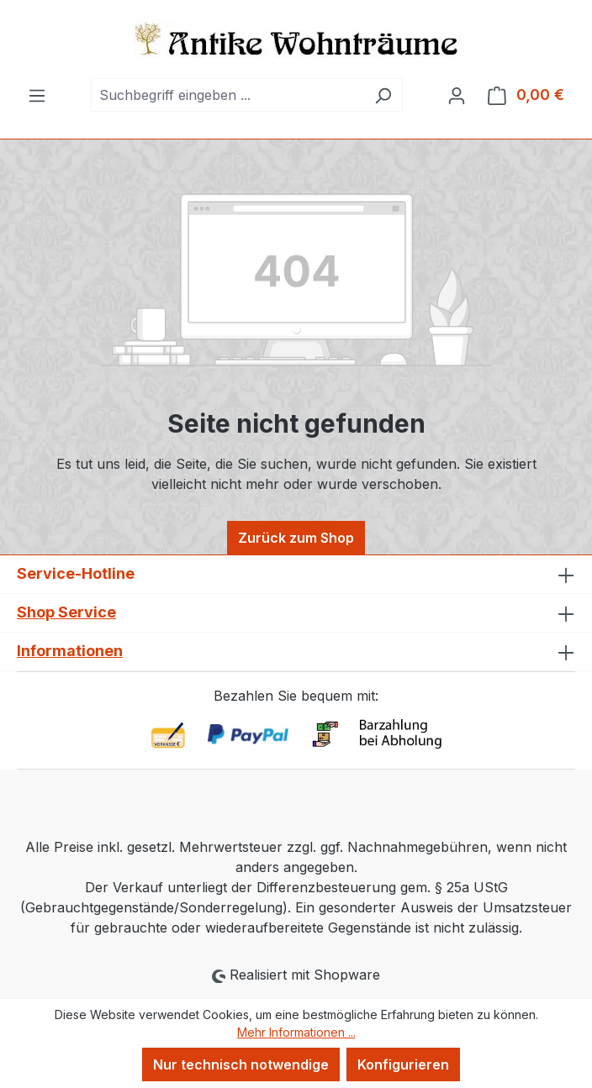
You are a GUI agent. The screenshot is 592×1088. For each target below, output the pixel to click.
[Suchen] (383, 95)
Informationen (70, 651)
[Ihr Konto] (456, 95)
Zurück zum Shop (296, 537)
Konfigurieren (403, 1064)
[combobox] (227, 95)
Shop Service (66, 612)
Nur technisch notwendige (241, 1064)
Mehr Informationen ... (296, 1032)
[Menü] (37, 95)
